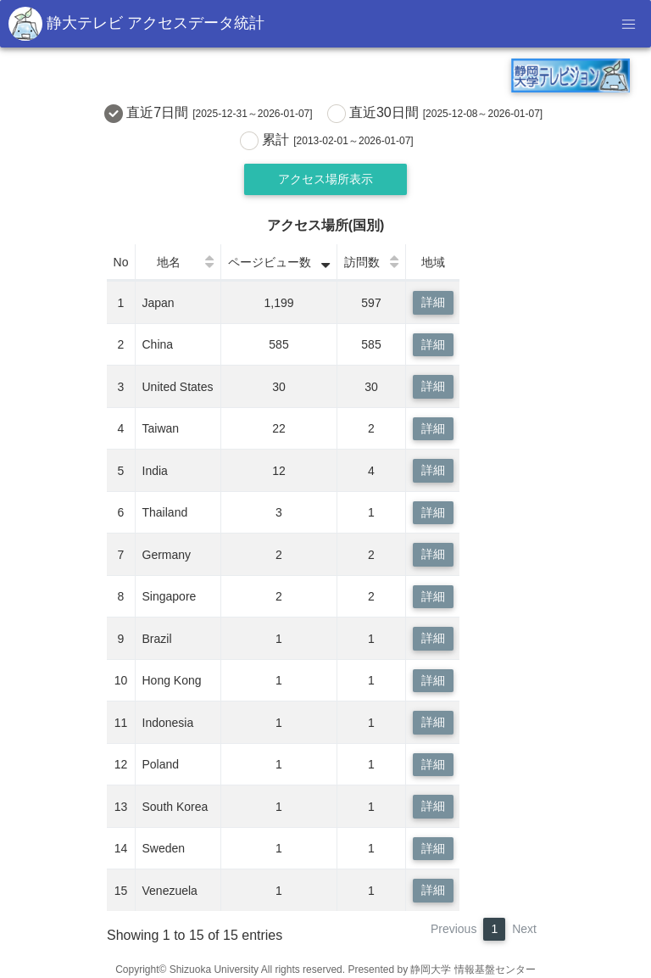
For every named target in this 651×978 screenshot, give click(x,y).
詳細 (433, 302)
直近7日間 (210, 113)
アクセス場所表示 (325, 179)
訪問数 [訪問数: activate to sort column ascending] (362, 262)
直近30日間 (437, 113)
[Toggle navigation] (628, 24)
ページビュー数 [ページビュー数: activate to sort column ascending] (269, 262)
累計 (329, 140)
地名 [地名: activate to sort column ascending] (169, 262)
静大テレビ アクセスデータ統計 (136, 24)
